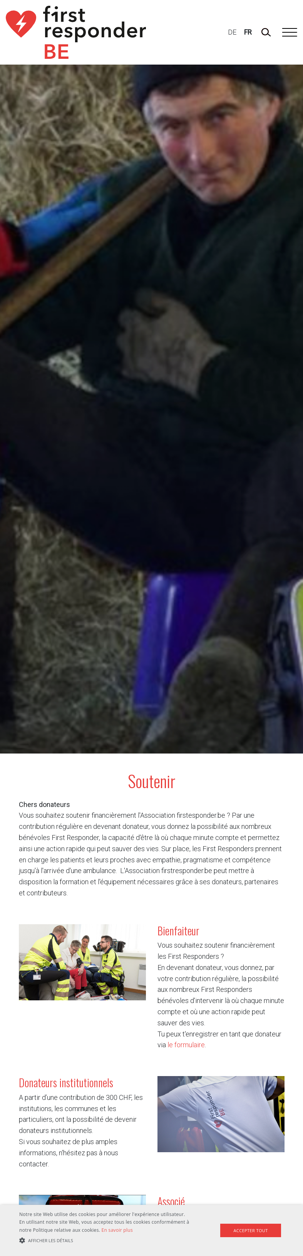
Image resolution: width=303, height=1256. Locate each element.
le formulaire (186, 1045)
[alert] (151, 1230)
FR (248, 32)
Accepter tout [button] (250, 1230)
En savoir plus (117, 1230)
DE (232, 32)
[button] (105, 1240)
